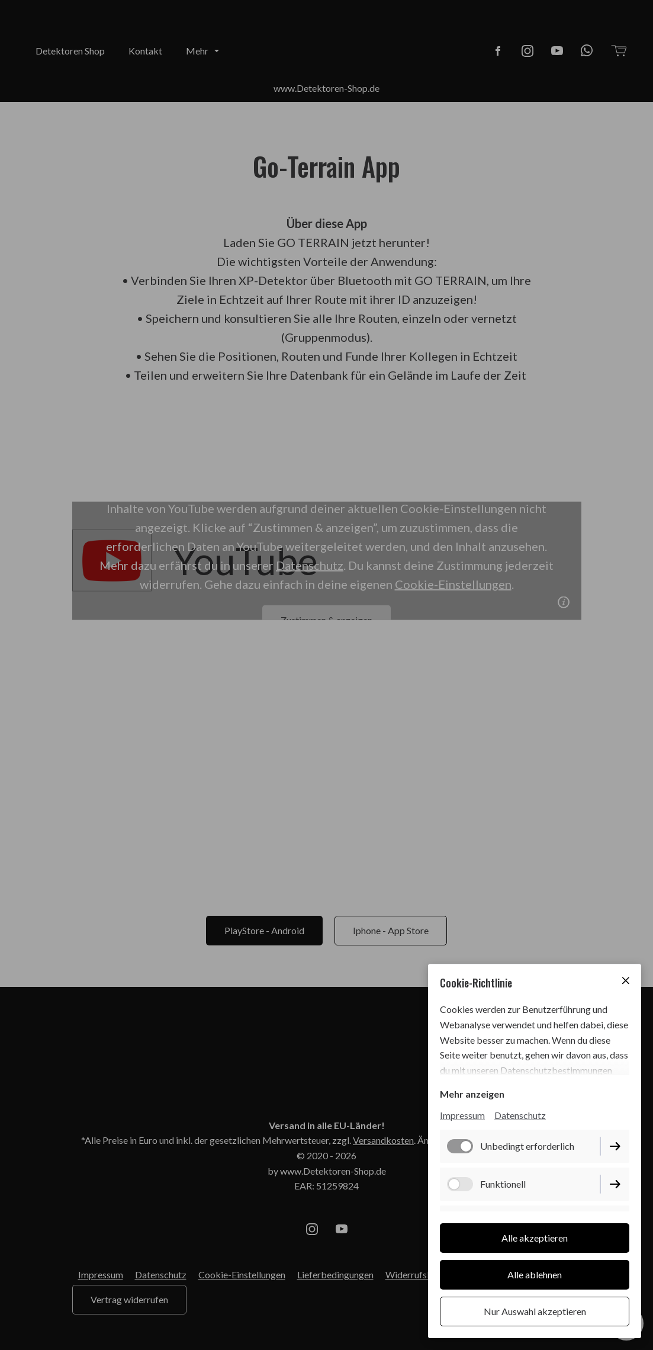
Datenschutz (520, 1115)
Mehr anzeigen (472, 1093)
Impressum (462, 1115)
